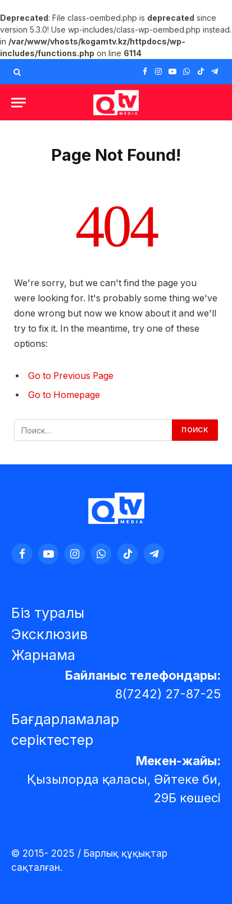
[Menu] (18, 102)
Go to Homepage (64, 395)
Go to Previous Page (70, 375)
